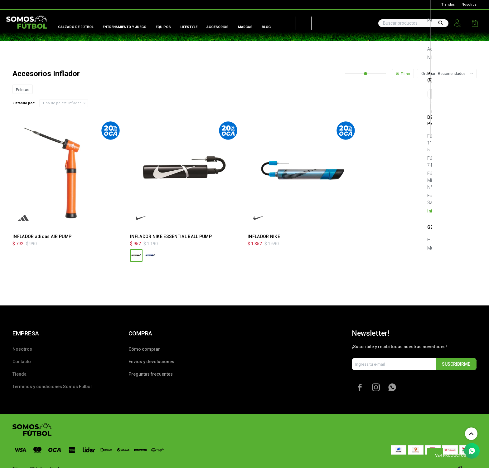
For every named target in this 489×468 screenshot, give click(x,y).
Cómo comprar (144, 349)
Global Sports (17, 4)
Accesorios (217, 27)
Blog (266, 27)
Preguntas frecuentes (150, 374)
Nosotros (469, 4)
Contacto (21, 361)
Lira (68, 4)
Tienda (19, 374)
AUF (283, 21)
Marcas (245, 27)
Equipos (163, 27)
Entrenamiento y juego (124, 27)
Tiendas (448, 4)
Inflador (61, 103)
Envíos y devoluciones (151, 361)
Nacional (318, 21)
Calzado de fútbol (76, 27)
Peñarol (301, 21)
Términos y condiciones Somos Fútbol (52, 386)
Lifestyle (188, 27)
